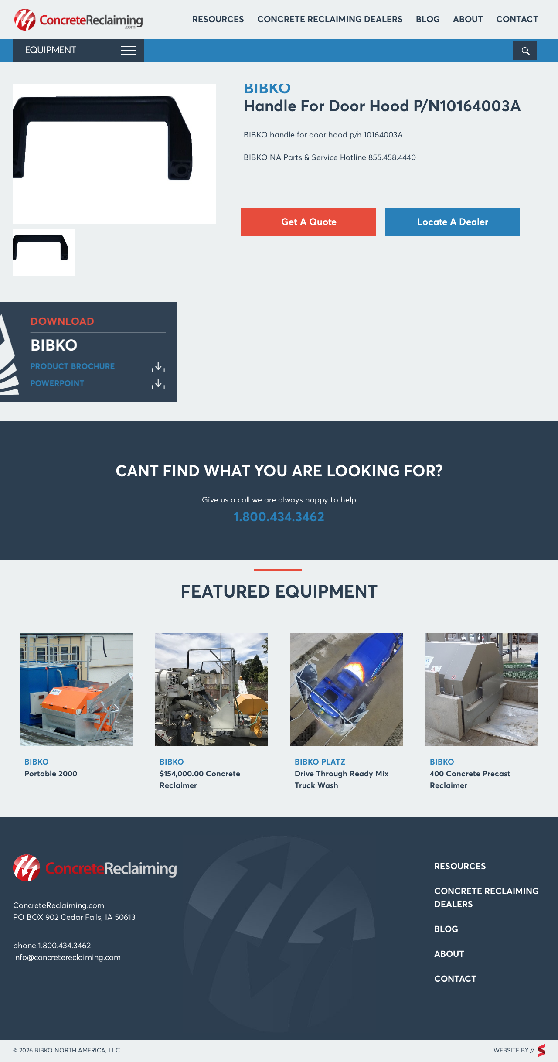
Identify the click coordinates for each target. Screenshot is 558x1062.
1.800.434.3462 (279, 517)
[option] (76, 709)
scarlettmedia (541, 1050)
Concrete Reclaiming (79, 20)
